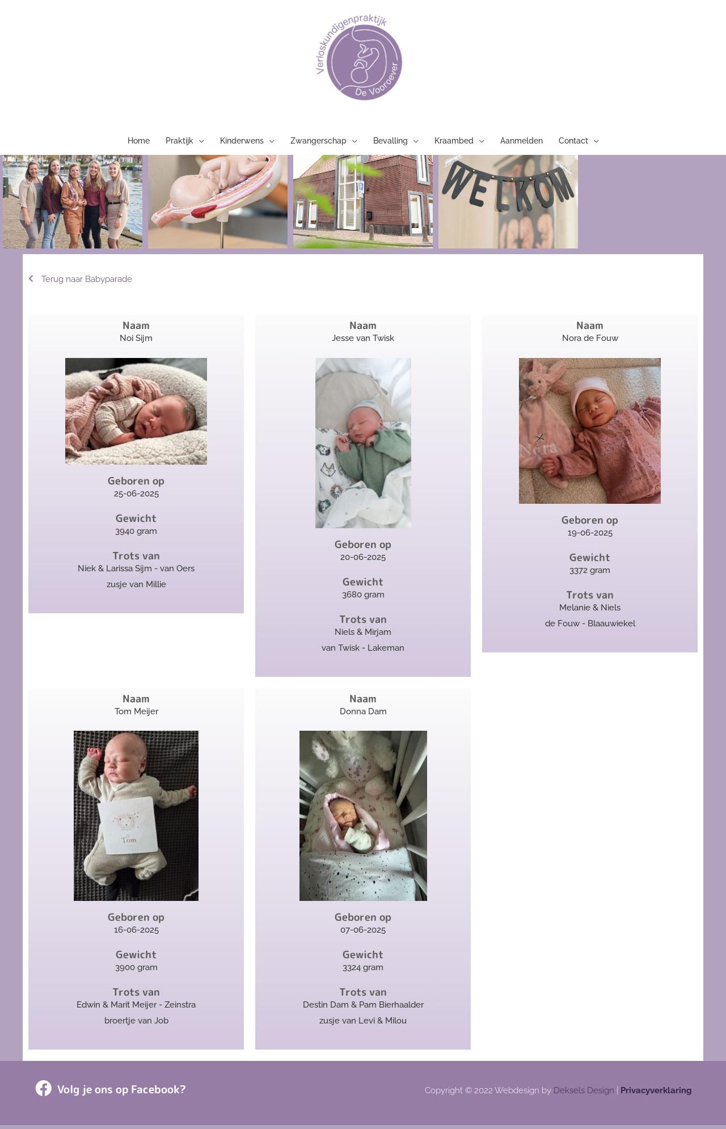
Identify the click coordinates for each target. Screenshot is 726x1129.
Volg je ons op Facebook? (118, 1093)
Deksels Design (584, 1094)
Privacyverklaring (656, 1094)
